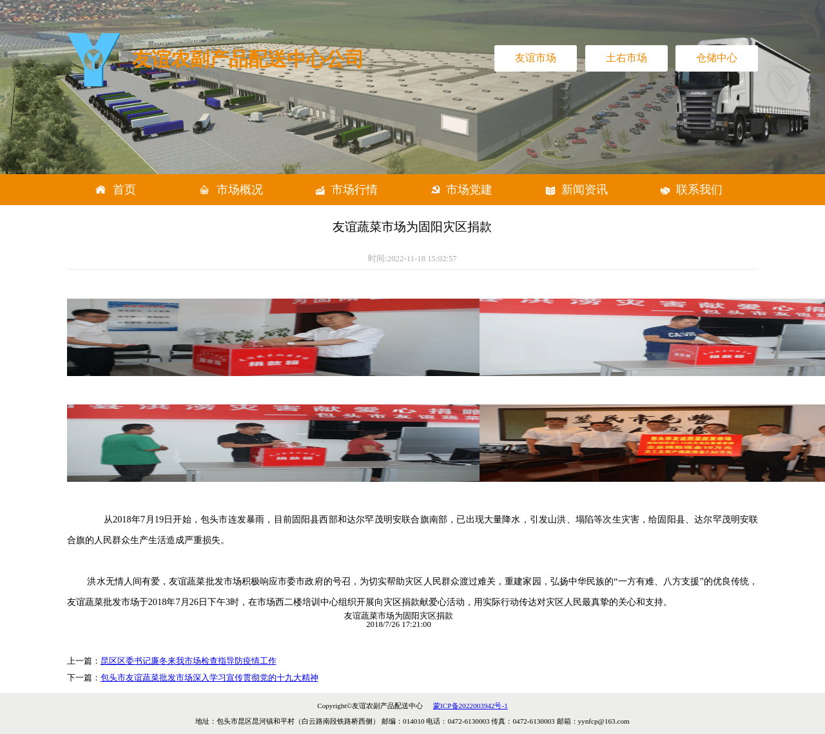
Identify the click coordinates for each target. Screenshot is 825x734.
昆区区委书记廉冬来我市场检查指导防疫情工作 (189, 661)
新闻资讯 (584, 189)
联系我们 (699, 189)
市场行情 (354, 189)
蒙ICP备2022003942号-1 (470, 705)
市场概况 (240, 189)
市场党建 (469, 189)
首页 (124, 189)
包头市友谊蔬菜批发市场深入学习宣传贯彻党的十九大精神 (209, 677)
